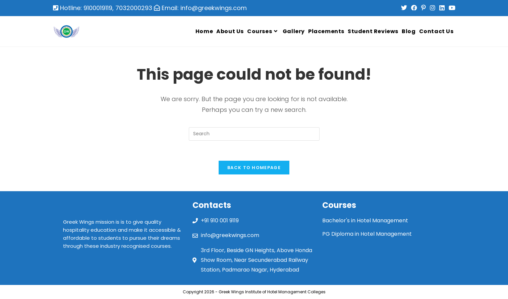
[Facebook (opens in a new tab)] (414, 8)
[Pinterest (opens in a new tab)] (423, 8)
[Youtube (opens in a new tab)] (451, 8)
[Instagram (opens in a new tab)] (432, 8)
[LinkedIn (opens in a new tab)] (442, 8)
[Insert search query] (254, 134)
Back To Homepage (254, 167)
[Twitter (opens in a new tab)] (404, 8)
